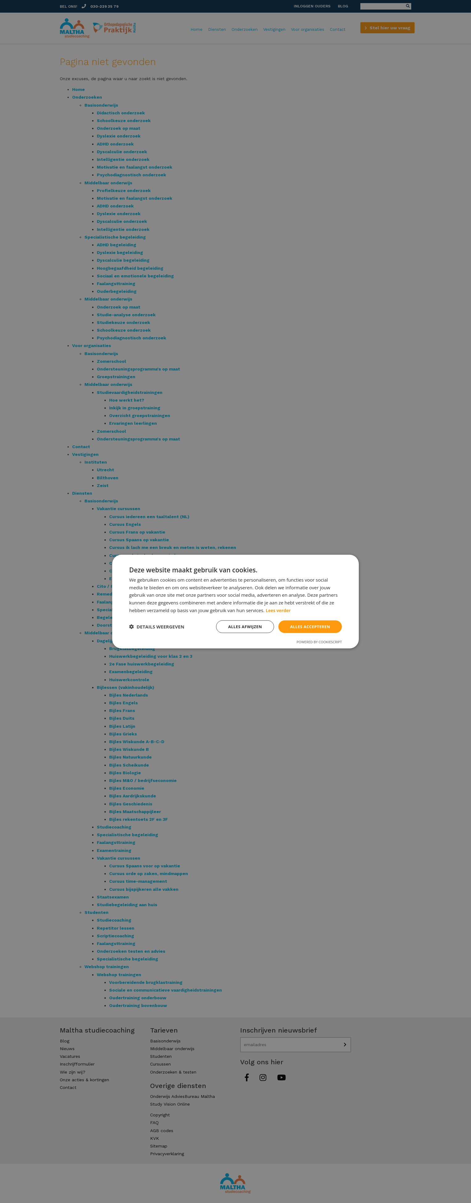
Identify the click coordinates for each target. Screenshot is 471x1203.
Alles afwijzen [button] (241, 626)
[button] (156, 626)
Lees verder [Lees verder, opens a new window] (279, 610)
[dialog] (235, 601)
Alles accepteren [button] (308, 626)
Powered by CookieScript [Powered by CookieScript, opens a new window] (319, 642)
